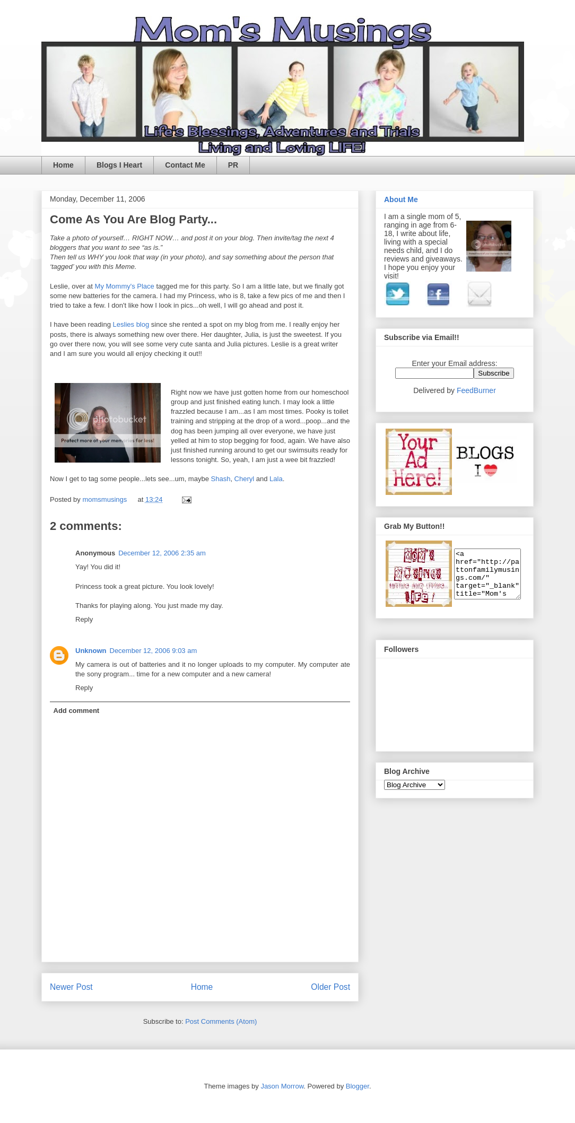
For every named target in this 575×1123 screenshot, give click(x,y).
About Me (401, 199)
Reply (84, 619)
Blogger (357, 1086)
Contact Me (185, 165)
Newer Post (71, 986)
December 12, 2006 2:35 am (162, 553)
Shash (221, 479)
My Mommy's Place (125, 286)
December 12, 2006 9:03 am (153, 651)
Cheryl (245, 479)
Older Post (330, 986)
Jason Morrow (281, 1086)
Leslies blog (132, 324)
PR (233, 165)
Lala (276, 479)
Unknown (91, 651)
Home (63, 165)
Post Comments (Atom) (221, 1021)
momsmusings (105, 499)
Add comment (77, 711)
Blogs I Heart (119, 165)
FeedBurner (476, 390)
